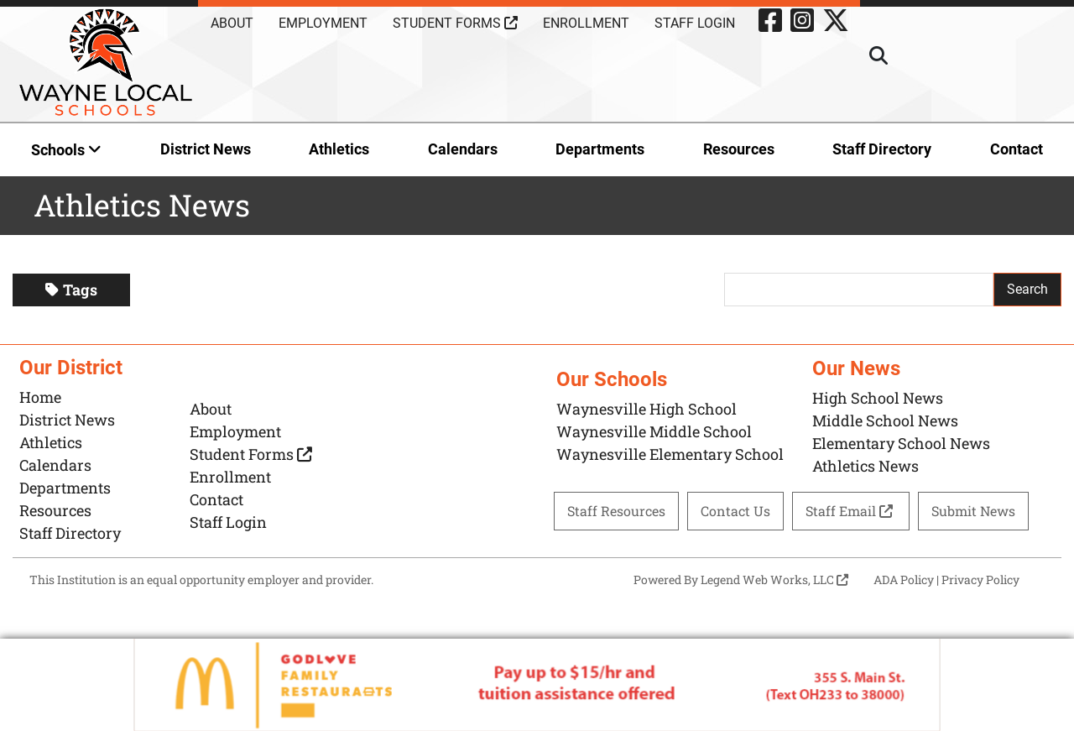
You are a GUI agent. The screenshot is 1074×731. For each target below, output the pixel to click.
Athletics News (865, 466)
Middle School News (885, 420)
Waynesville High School (646, 409)
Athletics (339, 149)
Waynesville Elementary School (670, 454)
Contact (1016, 149)
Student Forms (455, 23)
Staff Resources (616, 511)
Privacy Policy (980, 579)
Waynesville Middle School (654, 431)
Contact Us (735, 511)
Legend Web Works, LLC (774, 579)
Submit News (973, 511)
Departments (599, 149)
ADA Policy (903, 579)
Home (40, 397)
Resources (738, 149)
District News (205, 149)
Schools (66, 150)
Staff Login (694, 23)
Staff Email (851, 511)
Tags (71, 289)
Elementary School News (901, 443)
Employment (323, 23)
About (232, 23)
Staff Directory (881, 149)
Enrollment (586, 23)
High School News (877, 398)
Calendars (463, 149)
